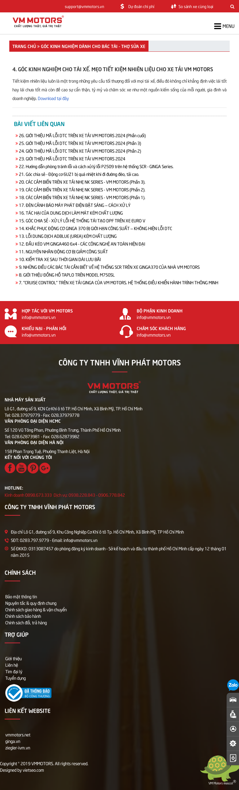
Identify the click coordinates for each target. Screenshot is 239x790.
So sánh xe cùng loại (196, 6)
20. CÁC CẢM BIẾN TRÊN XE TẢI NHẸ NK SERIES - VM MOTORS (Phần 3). (82, 182)
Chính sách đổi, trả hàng (26, 622)
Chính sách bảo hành (23, 616)
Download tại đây (53, 98)
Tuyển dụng (15, 678)
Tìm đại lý (13, 671)
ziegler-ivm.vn (17, 747)
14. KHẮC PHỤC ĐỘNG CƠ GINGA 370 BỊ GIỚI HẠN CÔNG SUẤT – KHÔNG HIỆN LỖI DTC (95, 228)
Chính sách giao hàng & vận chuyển (36, 609)
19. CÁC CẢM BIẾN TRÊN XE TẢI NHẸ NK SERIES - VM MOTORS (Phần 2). (82, 189)
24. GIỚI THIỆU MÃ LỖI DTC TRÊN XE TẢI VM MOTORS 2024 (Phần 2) (80, 151)
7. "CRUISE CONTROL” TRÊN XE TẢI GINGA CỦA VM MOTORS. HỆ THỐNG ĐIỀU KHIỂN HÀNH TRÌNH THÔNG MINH (118, 282)
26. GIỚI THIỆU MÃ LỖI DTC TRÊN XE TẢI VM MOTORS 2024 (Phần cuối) (82, 135)
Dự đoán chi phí (141, 6)
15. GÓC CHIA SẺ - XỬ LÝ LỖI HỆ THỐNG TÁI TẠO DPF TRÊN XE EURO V (82, 220)
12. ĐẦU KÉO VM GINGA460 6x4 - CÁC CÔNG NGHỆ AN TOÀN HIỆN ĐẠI (82, 244)
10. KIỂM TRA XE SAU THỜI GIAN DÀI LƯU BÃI (60, 259)
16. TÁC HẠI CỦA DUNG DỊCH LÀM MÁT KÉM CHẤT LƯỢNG (71, 213)
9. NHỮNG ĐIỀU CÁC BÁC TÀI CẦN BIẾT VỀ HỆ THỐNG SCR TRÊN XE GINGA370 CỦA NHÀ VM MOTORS (109, 267)
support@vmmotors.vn (84, 6)
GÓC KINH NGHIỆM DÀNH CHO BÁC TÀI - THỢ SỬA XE (93, 46)
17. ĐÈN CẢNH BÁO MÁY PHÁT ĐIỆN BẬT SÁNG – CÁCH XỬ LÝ (75, 205)
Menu (224, 26)
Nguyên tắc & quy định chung (30, 603)
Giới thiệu (13, 658)
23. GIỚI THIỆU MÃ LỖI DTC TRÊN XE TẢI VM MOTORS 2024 (72, 158)
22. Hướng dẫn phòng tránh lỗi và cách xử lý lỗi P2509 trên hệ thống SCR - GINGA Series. (96, 166)
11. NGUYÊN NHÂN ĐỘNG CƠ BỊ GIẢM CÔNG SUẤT (63, 251)
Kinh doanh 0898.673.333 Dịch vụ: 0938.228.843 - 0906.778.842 (65, 495)
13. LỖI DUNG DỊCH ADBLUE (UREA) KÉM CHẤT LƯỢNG (68, 236)
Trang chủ (24, 46)
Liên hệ (11, 665)
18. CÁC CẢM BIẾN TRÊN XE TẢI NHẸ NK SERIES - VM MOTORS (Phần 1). (82, 197)
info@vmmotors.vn (38, 317)
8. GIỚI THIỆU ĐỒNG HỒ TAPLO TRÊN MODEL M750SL (67, 274)
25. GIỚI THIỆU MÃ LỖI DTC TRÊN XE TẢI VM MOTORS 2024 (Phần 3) (80, 143)
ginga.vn (12, 741)
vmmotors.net (17, 734)
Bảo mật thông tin (21, 596)
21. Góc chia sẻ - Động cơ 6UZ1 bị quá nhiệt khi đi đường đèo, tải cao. (79, 174)
